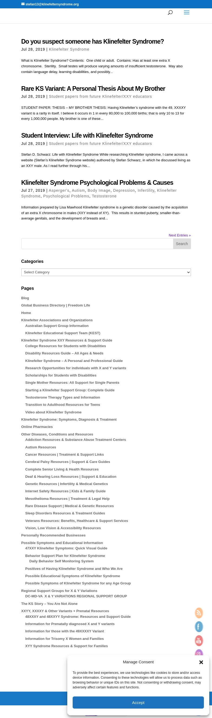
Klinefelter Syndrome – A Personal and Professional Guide (74, 361)
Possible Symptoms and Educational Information (62, 543)
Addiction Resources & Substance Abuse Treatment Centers (75, 440)
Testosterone (104, 196)
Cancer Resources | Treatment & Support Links (64, 454)
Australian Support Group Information (57, 326)
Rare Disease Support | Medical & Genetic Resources (69, 506)
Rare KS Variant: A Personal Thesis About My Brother (93, 88)
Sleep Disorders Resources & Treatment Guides (65, 513)
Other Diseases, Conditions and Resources (57, 434)
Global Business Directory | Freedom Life (55, 305)
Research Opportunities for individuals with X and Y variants (75, 368)
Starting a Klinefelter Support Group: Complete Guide (70, 390)
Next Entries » (180, 235)
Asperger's (59, 190)
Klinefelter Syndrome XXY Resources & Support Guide (66, 340)
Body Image (99, 190)
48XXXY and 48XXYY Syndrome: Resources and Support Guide (78, 617)
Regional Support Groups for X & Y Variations (59, 591)
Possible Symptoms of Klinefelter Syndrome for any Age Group (78, 583)
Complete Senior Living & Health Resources (62, 469)
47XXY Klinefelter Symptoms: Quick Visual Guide (66, 548)
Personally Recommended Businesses (53, 535)
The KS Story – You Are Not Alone (49, 604)
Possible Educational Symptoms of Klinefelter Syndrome (72, 576)
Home (26, 313)
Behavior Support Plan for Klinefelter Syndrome (65, 556)
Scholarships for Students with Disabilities (61, 375)
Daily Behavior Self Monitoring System (61, 561)
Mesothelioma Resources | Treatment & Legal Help (67, 499)
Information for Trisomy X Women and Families (64, 639)
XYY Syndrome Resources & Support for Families (66, 646)
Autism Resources (40, 447)
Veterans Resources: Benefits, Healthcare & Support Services (76, 521)
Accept (138, 702)
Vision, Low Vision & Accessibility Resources (63, 528)
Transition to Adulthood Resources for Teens (62, 405)
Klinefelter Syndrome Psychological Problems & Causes (97, 182)
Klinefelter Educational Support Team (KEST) (62, 333)
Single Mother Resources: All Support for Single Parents (72, 383)
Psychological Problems (66, 196)
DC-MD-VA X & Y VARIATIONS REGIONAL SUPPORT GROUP (76, 596)
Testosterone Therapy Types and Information (62, 397)
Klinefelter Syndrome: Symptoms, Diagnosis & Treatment (69, 419)
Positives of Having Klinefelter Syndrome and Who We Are (74, 569)
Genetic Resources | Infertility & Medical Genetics (66, 484)
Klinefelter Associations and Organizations (57, 320)
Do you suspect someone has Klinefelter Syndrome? (92, 41)
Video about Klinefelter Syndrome (53, 412)
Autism (78, 190)
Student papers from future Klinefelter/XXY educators (100, 96)
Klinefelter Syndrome (69, 49)
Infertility (146, 190)
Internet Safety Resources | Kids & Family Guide (65, 491)
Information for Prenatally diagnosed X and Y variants (70, 624)
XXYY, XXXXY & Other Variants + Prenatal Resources (65, 611)
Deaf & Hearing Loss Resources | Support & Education (70, 477)
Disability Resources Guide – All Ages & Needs (64, 353)
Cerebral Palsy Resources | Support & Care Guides (67, 462)
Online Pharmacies (37, 427)
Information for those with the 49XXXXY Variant (64, 631)
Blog (25, 298)
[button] (201, 662)
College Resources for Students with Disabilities (65, 346)
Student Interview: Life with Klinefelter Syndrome (87, 135)
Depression (124, 190)
